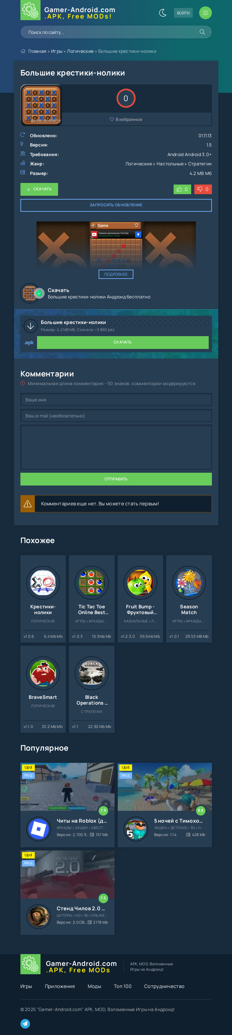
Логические (80, 51)
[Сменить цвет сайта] (163, 13)
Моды (94, 986)
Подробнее (116, 274)
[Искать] (202, 32)
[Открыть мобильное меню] (205, 12)
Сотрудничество (164, 986)
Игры (56, 51)
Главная (37, 51)
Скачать (43, 189)
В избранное (129, 119)
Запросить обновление (116, 205)
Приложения (60, 986)
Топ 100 (122, 986)
